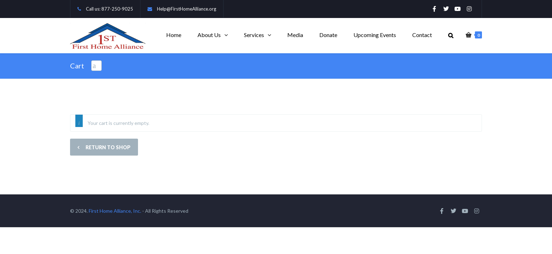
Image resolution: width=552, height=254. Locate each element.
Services (254, 34)
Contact (422, 34)
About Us (209, 34)
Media (295, 34)
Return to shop (107, 147)
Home (173, 34)
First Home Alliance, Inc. (115, 211)
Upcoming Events (374, 34)
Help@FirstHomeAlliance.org (186, 9)
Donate (328, 34)
